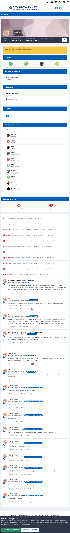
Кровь (30, 218)
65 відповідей (24, 364)
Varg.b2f (12, 188)
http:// (11, 116)
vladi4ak (12, 140)
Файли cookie (55, 515)
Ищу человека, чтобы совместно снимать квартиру (25, 332)
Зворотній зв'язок (43, 515)
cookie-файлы (12, 522)
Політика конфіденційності (28, 515)
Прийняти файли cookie (11, 529)
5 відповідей (24, 342)
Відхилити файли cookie (30, 529)
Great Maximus (7, 348)
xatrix (17, 224)
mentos (12, 152)
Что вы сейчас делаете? (38, 229)
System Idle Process (38, 246)
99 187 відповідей (26, 394)
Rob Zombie (35, 274)
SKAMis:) (13, 134)
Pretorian (13, 170)
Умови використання (38, 520)
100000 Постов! (13, 385)
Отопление (12, 353)
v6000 (12, 146)
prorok (12, 158)
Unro (18, 387)
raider (12, 164)
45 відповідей (24, 308)
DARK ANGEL (20, 300)
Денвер (19, 355)
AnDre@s (5, 224)
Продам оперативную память (21, 280)
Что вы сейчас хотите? (37, 235)
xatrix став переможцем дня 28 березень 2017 (19, 49)
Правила (62, 520)
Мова (14, 515)
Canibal (12, 176)
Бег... (9, 298)
